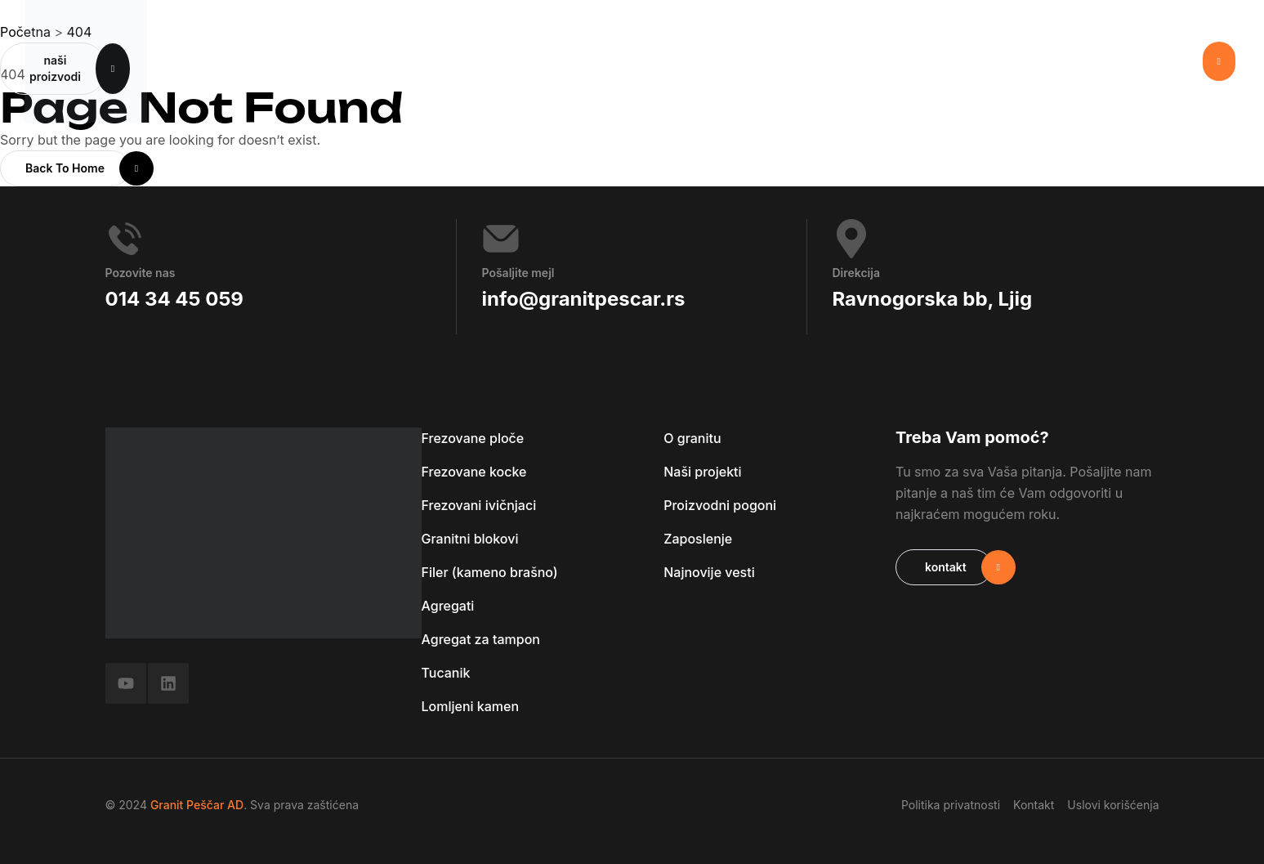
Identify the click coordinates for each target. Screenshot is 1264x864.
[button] (1219, 61)
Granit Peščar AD (196, 805)
